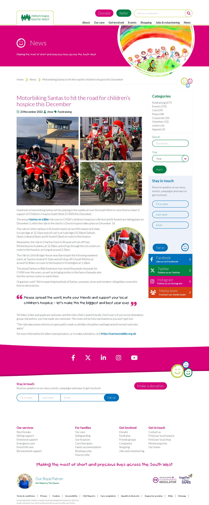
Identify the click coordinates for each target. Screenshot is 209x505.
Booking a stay (83, 451)
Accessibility (71, 496)
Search (156, 136)
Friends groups (127, 439)
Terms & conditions (26, 496)
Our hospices (82, 439)
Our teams (154, 447)
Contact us (154, 432)
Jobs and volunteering (131, 451)
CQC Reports (89, 496)
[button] (81, 161)
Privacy (43, 496)
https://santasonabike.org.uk (118, 333)
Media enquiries (157, 443)
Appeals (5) (158, 129)
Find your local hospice (161, 435)
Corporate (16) (160, 117)
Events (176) (159, 106)
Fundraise (124, 435)
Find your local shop (159, 439)
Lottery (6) (158, 125)
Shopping (146, 22)
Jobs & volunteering (168, 22)
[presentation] (170, 236)
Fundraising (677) (162, 102)
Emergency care (26, 443)
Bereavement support (29, 451)
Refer (123, 13)
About (86, 22)
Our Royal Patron (49, 478)
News (187, 22)
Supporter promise (154, 496)
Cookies (56, 496)
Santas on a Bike (39, 219)
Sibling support (25, 435)
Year (154, 152)
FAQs (170, 496)
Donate (104, 13)
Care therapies (84, 443)
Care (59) (157, 110)
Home (20, 79)
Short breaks (24, 432)
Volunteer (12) (160, 121)
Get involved (116, 22)
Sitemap (182, 496)
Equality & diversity (130, 496)
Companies (125, 443)
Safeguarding (82, 435)
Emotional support (27, 439)
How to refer (82, 454)
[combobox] (170, 158)
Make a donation (150, 385)
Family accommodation (88, 447)
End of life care (25, 447)
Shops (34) (158, 114)
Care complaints (108, 496)
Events (132, 22)
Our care (99, 22)
